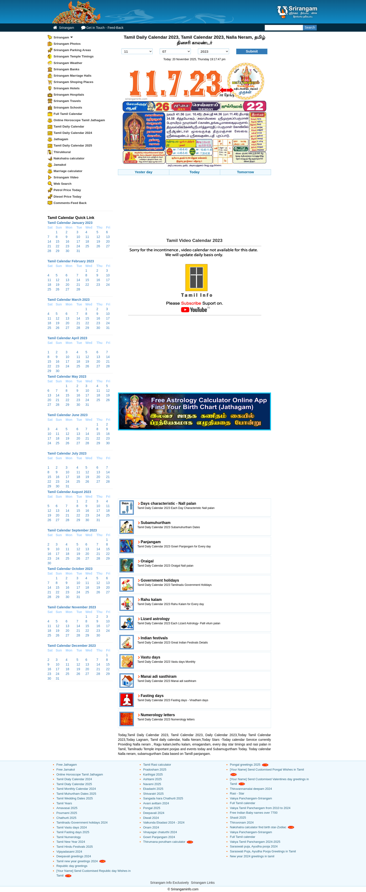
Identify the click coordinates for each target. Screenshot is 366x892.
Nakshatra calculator (69, 158)
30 (67, 251)
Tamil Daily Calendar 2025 (73, 145)
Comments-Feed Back (70, 203)
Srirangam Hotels (67, 88)
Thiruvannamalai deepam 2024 (251, 788)
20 (108, 241)
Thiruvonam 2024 (242, 822)
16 (67, 241)
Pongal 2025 (151, 808)
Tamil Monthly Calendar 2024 (76, 788)
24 (78, 246)
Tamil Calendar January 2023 (70, 223)
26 (98, 246)
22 (57, 246)
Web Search (63, 183)
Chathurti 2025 (66, 818)
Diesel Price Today (67, 196)
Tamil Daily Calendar (69, 126)
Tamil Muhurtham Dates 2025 (76, 793)
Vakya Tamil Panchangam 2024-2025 (255, 841)
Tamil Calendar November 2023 (72, 607)
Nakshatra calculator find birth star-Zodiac (258, 827)
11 (87, 237)
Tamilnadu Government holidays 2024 (82, 822)
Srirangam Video (66, 177)
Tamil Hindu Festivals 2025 (75, 846)
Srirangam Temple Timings (74, 56)
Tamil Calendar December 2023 (72, 645)
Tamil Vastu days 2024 (72, 827)
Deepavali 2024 (153, 813)
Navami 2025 (152, 784)
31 (78, 251)
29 (57, 251)
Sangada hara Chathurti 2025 (163, 798)
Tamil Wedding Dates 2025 (75, 798)
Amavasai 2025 (67, 808)
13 (108, 237)
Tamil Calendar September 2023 (72, 530)
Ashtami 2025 (152, 779)
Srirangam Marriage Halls (73, 75)
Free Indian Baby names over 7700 (254, 812)
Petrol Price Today (67, 190)
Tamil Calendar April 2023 (67, 338)
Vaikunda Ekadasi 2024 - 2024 (164, 822)
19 (98, 241)
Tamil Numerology (69, 837)
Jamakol (60, 164)
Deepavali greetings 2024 (74, 856)
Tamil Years (64, 803)
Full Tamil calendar (242, 803)
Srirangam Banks (66, 69)
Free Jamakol (66, 769)
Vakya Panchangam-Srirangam (251, 798)
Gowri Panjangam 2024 (159, 837)
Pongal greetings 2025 (245, 764)
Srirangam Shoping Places (74, 82)
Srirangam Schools (68, 107)
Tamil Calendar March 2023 (69, 299)
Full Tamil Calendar (68, 114)
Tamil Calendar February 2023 (71, 261)
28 (49, 251)
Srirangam (63, 27)
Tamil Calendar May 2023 (67, 376)
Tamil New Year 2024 (71, 841)
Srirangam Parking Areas (72, 50)
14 (49, 241)
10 (78, 237)
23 (67, 246)
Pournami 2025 (67, 813)
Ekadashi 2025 (153, 788)
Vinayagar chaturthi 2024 (160, 832)
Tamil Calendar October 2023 (70, 569)
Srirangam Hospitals (69, 94)
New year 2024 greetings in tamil (252, 856)
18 (87, 241)
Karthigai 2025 (153, 774)
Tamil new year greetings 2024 (77, 861)
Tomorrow (245, 172)
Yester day (143, 172)
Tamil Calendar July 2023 (67, 453)
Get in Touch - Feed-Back (102, 27)
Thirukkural (62, 152)
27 (108, 246)
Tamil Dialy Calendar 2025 (74, 784)
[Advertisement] (194, 208)
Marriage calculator (68, 171)
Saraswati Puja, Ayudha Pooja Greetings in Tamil (263, 851)
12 (98, 237)
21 (49, 246)
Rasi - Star (237, 793)
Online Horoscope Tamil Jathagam (79, 120)
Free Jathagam (67, 764)
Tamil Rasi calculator (157, 764)
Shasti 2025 (238, 817)
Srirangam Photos (67, 43)
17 (78, 241)
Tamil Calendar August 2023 (69, 492)
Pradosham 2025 (154, 769)
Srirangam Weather (68, 63)
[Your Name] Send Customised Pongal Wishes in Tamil (267, 769)
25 (87, 246)
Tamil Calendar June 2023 (68, 415)
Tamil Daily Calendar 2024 (73, 133)
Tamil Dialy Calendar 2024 (74, 779)
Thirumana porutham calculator (164, 841)
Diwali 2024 (151, 818)
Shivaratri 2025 (153, 793)
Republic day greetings (72, 866)
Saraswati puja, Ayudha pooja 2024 (254, 846)
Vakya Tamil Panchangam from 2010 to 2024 (260, 808)
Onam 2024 (151, 827)
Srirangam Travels (67, 101)
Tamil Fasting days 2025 (73, 832)
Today (194, 172)
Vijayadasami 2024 (69, 851)
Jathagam (61, 139)
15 (57, 241)
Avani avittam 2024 (156, 803)
